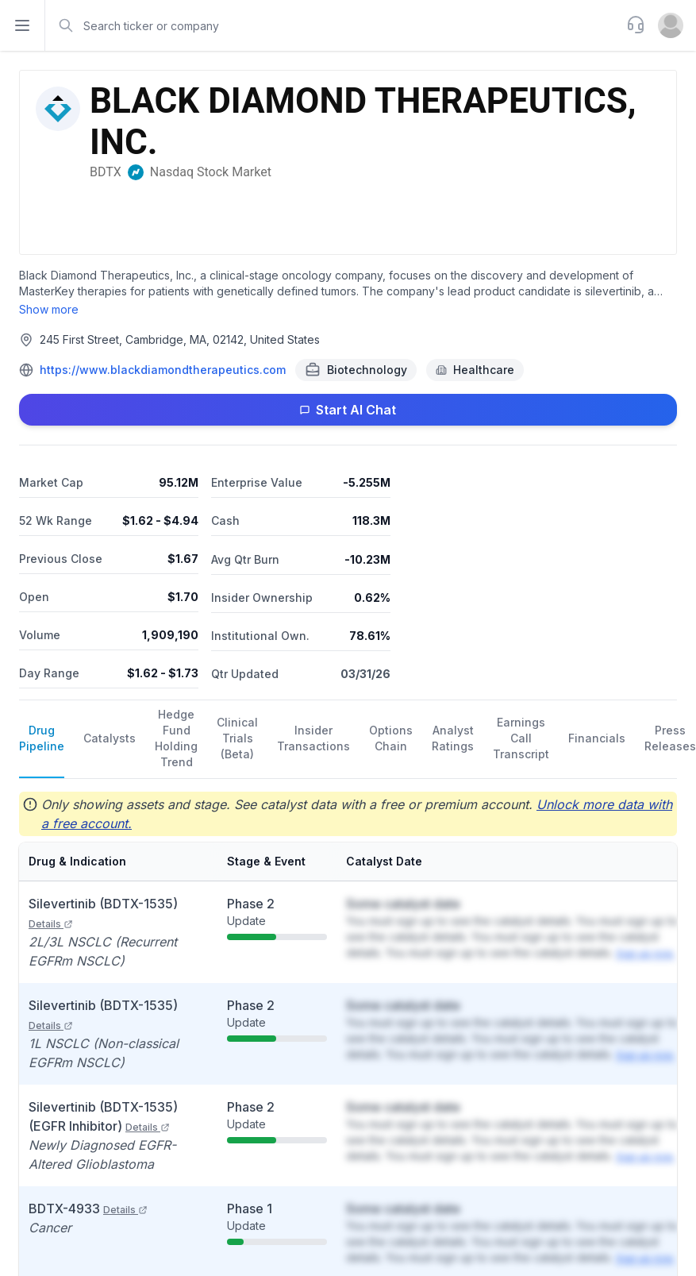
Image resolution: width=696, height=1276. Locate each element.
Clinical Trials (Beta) (237, 738)
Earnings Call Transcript (521, 738)
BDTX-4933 (88, 1208)
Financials (596, 738)
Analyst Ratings (453, 738)
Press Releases (670, 738)
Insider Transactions (313, 738)
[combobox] (334, 25)
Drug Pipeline (41, 738)
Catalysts (109, 738)
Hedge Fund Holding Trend (176, 738)
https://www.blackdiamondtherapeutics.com (163, 369)
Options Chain (391, 738)
